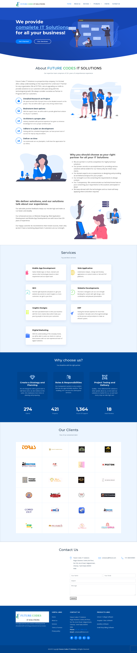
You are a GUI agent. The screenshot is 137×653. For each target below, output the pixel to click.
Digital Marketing (40, 331)
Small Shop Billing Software (105, 627)
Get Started (24, 41)
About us (77, 4)
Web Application (85, 268)
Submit (73, 598)
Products (97, 4)
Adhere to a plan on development (38, 129)
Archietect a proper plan (34, 119)
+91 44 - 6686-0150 (81, 629)
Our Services (42, 41)
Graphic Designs (39, 309)
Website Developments (88, 288)
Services (86, 4)
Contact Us (116, 4)
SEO (34, 288)
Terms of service (57, 627)
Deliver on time (30, 139)
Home (69, 4)
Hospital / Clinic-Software (105, 620)
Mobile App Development (43, 268)
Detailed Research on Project (36, 99)
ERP (79, 309)
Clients (107, 4)
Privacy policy (56, 631)
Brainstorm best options (34, 109)
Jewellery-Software (103, 624)
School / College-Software (105, 617)
